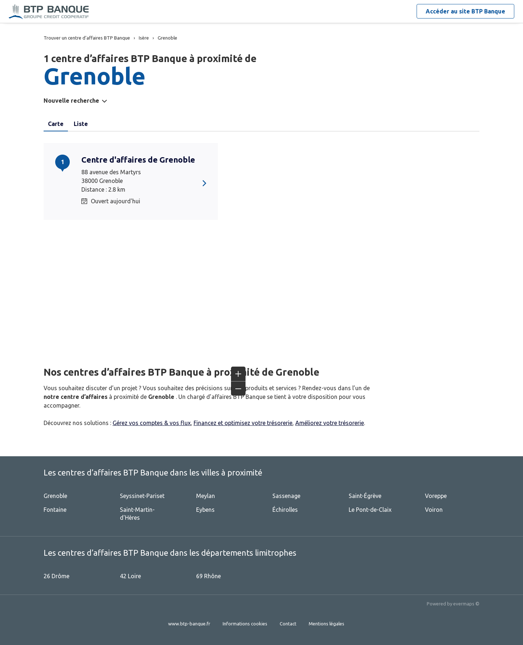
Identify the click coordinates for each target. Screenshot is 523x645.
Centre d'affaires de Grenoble (138, 159)
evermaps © (466, 603)
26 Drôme (56, 576)
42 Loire (130, 576)
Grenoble (55, 496)
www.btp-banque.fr (189, 623)
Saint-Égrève (365, 496)
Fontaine (55, 509)
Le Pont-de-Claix (370, 509)
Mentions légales (326, 623)
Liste (81, 124)
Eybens (205, 509)
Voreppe (436, 496)
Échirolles (285, 509)
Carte (56, 124)
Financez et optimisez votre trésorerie (243, 423)
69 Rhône (208, 576)
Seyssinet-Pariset (142, 496)
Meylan (205, 496)
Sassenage (286, 496)
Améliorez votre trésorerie (329, 423)
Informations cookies (245, 623)
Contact (288, 623)
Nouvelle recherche (71, 100)
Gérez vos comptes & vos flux (152, 423)
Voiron (434, 509)
